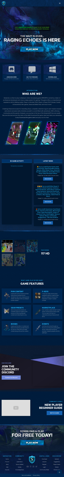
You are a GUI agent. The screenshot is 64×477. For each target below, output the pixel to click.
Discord (44, 461)
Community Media (44, 469)
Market (56, 467)
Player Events (56, 464)
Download (44, 459)
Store (7, 464)
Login (44, 467)
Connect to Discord (11, 377)
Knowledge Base (19, 469)
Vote (7, 467)
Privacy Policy (36, 475)
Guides (19, 467)
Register (44, 464)
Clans (19, 459)
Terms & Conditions (26, 475)
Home (7, 459)
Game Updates (19, 464)
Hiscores (7, 469)
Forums (7, 461)
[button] (59, 3)
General (57, 459)
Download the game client (27, 117)
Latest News (20, 461)
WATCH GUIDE (54, 413)
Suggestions (57, 461)
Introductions (57, 469)
